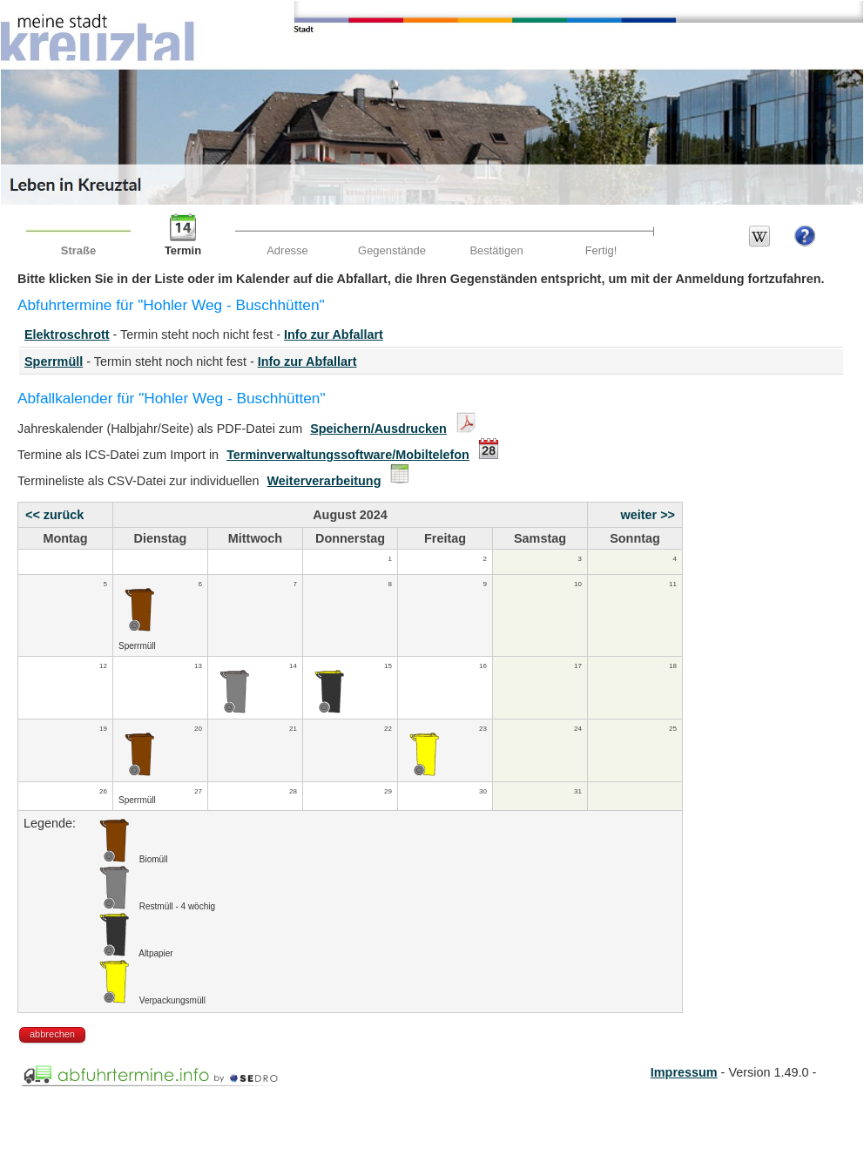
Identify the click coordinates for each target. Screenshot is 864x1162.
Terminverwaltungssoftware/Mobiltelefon (347, 455)
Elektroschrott (67, 334)
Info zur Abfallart (333, 334)
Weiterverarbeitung (324, 481)
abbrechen (52, 1034)
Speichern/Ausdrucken (378, 429)
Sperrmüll (53, 361)
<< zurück (54, 515)
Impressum (684, 1072)
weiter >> (648, 515)
